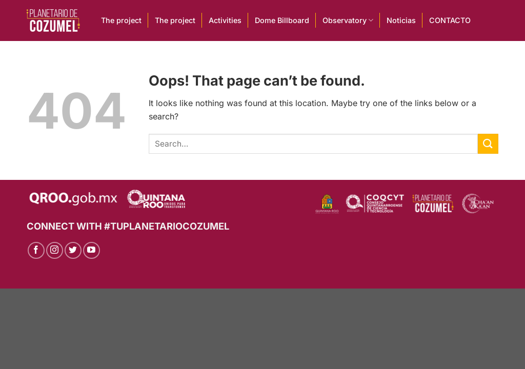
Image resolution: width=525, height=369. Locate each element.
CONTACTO (450, 20)
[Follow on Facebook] (36, 250)
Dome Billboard (282, 20)
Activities (225, 20)
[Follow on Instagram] (54, 250)
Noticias (401, 20)
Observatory (347, 20)
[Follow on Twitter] (73, 250)
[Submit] (488, 144)
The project (121, 20)
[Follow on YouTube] (91, 250)
